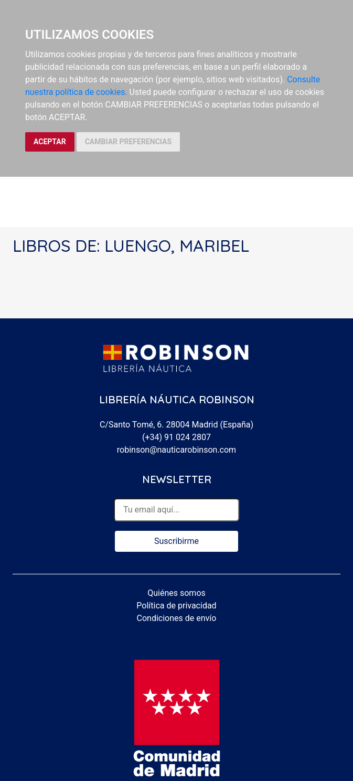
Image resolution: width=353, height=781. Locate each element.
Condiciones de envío (177, 618)
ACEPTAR (50, 141)
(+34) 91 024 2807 (176, 437)
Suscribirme (176, 541)
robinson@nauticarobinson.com (176, 450)
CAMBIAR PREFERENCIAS (128, 141)
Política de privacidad (176, 606)
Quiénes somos (176, 593)
